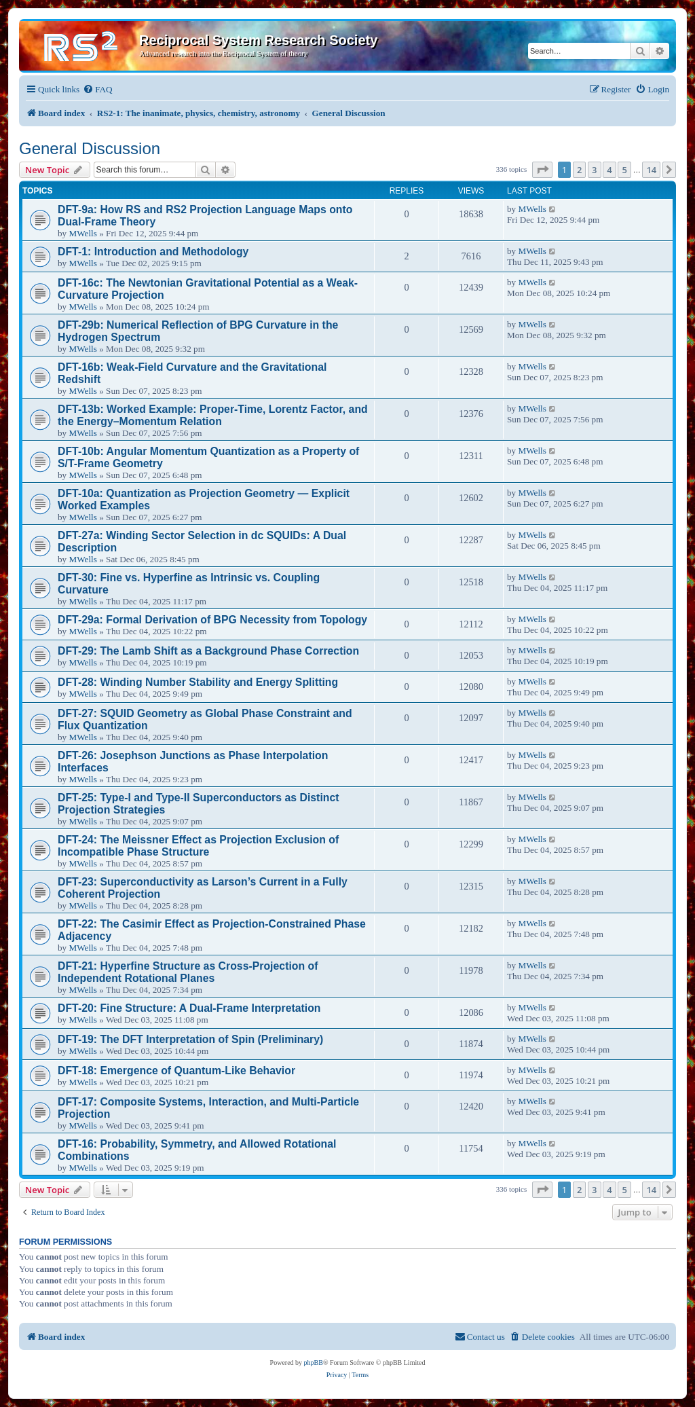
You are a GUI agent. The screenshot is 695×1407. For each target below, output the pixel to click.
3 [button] (594, 170)
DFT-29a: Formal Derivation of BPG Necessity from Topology (212, 619)
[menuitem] (97, 89)
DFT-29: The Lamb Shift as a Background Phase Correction (208, 651)
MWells (82, 233)
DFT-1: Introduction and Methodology (153, 251)
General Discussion (89, 148)
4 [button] (609, 170)
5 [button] (624, 170)
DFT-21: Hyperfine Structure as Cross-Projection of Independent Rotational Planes (188, 972)
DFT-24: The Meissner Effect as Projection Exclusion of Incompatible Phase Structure (198, 846)
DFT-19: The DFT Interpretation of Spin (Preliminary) (190, 1039)
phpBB (313, 1362)
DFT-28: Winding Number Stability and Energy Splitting (198, 682)
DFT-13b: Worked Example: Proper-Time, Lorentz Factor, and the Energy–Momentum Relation (213, 415)
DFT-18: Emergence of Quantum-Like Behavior (176, 1070)
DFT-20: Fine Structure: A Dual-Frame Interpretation (189, 1008)
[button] (542, 170)
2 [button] (579, 170)
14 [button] (651, 170)
